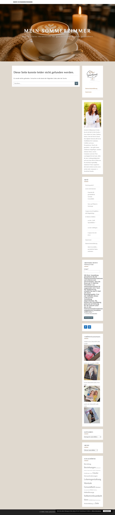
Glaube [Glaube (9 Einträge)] (95, 473)
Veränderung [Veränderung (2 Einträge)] (91, 500)
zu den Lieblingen (92, 227)
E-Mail (86, 269)
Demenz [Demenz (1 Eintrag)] (85, 470)
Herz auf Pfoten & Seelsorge (92, 205)
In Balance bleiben (90, 216)
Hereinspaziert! (89, 185)
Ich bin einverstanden (90, 313)
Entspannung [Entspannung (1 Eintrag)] (97, 470)
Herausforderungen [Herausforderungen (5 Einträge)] (91, 476)
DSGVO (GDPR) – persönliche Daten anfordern (93, 249)
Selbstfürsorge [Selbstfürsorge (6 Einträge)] (89, 492)
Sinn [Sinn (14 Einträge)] (86, 499)
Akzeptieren (107, 511)
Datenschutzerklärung (91, 88)
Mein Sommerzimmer (23, 2)
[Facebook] (85, 327)
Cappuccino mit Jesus (92, 234)
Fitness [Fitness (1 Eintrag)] (90, 473)
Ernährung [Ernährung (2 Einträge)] (86, 473)
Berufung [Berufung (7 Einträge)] (87, 464)
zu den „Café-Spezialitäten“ (92, 221)
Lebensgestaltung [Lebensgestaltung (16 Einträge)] (92, 479)
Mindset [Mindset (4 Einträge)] (97, 487)
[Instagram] (89, 327)
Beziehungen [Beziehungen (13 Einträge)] (90, 467)
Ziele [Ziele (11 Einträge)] (97, 503)
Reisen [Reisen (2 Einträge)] (91, 489)
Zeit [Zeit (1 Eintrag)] (93, 503)
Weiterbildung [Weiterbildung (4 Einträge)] (88, 503)
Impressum (88, 92)
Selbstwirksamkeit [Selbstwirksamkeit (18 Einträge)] (93, 496)
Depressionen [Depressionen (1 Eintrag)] (89, 470)
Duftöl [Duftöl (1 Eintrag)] (94, 470)
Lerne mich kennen (90, 188)
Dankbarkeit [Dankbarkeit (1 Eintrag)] (98, 467)
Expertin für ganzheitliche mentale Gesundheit (91, 195)
